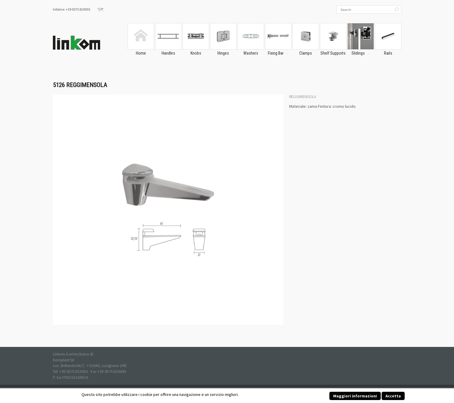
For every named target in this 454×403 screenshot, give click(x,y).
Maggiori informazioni (355, 396)
